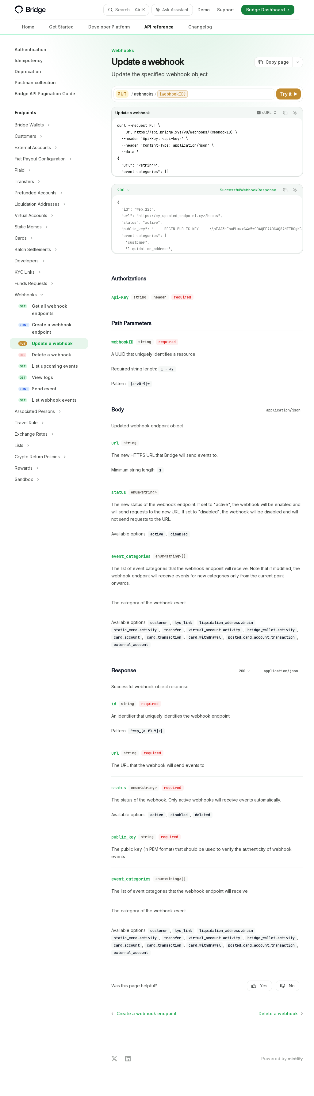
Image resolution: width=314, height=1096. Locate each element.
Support (225, 9)
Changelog (196, 29)
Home (24, 29)
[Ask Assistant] (295, 113)
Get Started (58, 29)
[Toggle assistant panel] (172, 9)
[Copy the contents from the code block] (285, 113)
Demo (203, 9)
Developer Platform (105, 29)
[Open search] (126, 9)
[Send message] (296, 1029)
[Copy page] (273, 62)
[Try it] (288, 93)
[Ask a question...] (207, 1026)
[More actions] (298, 62)
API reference (155, 29)
